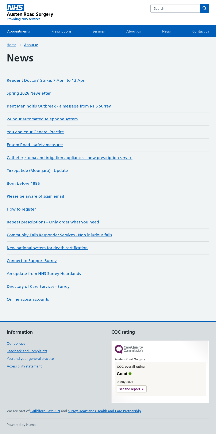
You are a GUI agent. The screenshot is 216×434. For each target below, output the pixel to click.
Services (99, 31)
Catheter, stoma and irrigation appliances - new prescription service (69, 157)
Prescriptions (61, 31)
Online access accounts (28, 299)
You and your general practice (30, 358)
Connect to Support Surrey (32, 260)
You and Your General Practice (35, 131)
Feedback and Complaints (27, 351)
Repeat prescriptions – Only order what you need (53, 222)
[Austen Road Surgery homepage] (30, 12)
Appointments (18, 31)
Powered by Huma (21, 425)
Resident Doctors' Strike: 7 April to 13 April (46, 80)
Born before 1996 (23, 183)
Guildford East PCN (45, 411)
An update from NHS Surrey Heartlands (44, 273)
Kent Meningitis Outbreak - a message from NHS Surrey (59, 106)
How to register (21, 209)
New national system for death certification (47, 247)
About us (133, 31)
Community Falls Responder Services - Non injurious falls (59, 235)
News (166, 31)
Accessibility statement (24, 366)
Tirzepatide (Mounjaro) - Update (37, 170)
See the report (129, 389)
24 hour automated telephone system (42, 119)
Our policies (16, 343)
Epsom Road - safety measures (35, 144)
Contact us (200, 31)
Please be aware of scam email (35, 196)
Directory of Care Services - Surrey (38, 286)
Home (11, 45)
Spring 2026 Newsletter (29, 93)
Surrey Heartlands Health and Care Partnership (104, 411)
